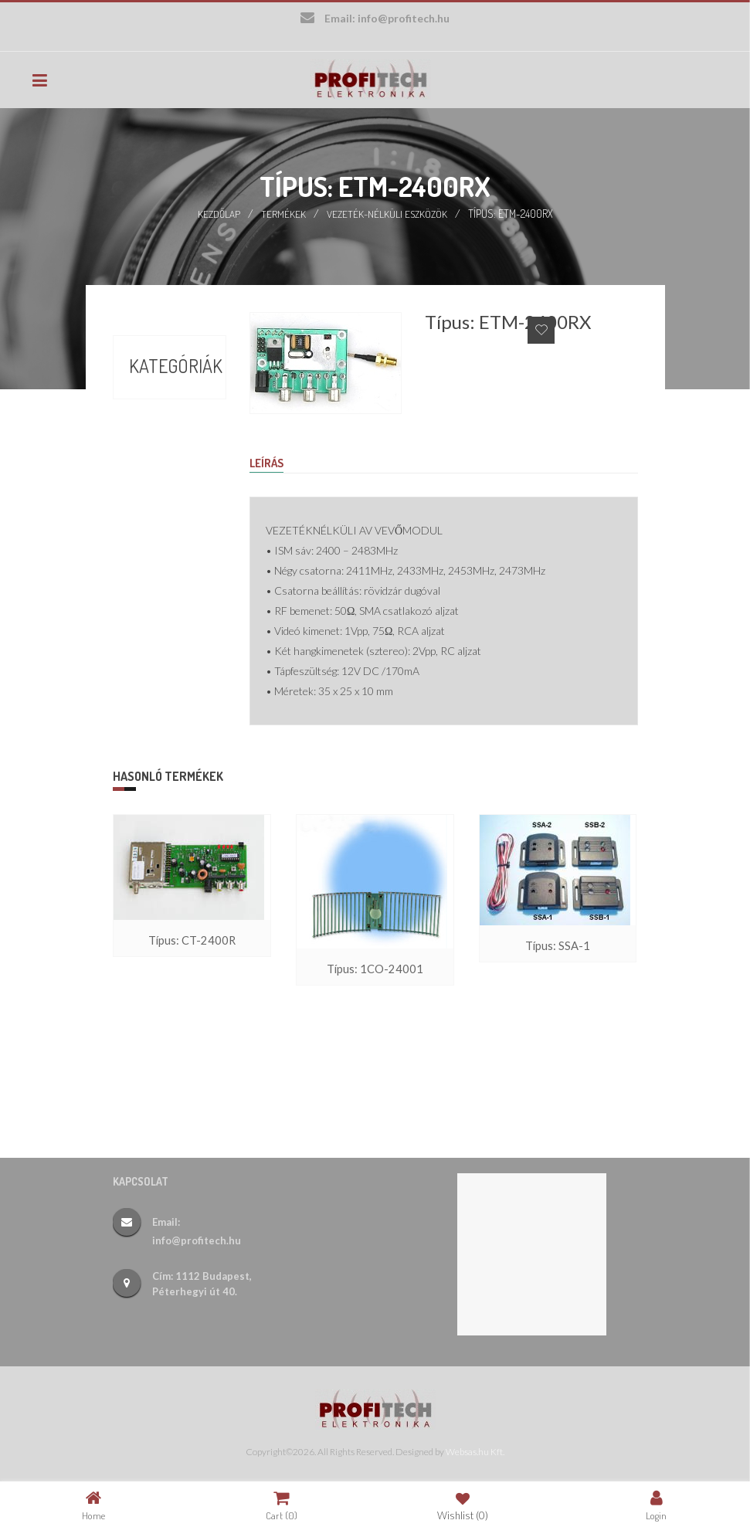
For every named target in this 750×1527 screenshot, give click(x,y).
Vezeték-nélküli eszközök (387, 212)
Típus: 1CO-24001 (374, 969)
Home (93, 1505)
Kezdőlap (217, 212)
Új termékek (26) (158, 506)
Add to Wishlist (541, 328)
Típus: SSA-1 (557, 945)
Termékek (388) (158, 460)
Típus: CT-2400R (192, 940)
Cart (281, 1505)
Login (656, 1505)
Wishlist (462, 1505)
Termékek (282, 212)
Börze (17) (158, 427)
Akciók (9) (157, 399)
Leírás (268, 462)
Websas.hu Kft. (475, 1450)
